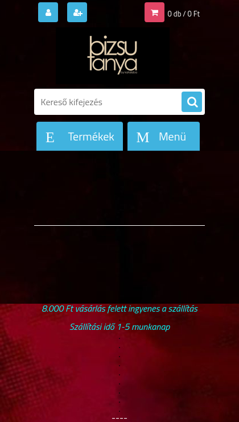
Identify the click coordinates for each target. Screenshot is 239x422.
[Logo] (112, 55)
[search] (192, 102)
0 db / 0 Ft (184, 13)
